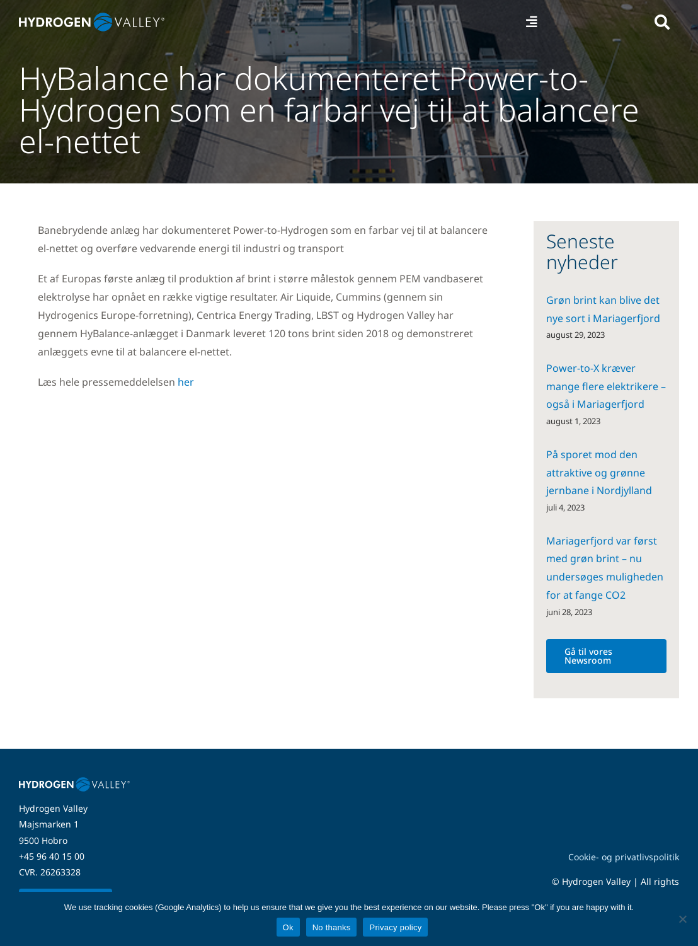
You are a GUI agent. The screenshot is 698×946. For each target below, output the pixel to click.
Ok (288, 927)
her (186, 382)
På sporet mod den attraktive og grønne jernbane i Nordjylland (599, 472)
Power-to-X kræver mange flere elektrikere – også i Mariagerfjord (606, 386)
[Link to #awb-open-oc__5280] (662, 22)
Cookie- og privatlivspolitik (623, 857)
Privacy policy (395, 927)
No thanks (331, 927)
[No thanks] (682, 919)
